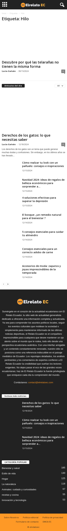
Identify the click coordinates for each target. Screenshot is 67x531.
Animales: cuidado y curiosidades (19, 489)
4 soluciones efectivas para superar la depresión (39, 199)
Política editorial (30, 517)
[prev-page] (3, 284)
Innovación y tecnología (14, 500)
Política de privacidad (53, 517)
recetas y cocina (10, 494)
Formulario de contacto (27, 521)
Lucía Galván (9, 71)
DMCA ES (47, 521)
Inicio (4, 13)
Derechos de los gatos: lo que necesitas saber (26, 137)
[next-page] (8, 284)
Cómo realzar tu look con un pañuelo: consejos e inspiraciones (43, 164)
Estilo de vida (9, 473)
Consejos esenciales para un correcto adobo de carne (39, 250)
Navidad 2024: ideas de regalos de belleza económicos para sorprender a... (43, 183)
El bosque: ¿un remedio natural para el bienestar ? (41, 216)
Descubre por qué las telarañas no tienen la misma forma (30, 64)
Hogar (5, 478)
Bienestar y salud (11, 468)
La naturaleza (9, 484)
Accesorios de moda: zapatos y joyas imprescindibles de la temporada (41, 269)
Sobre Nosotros (11, 517)
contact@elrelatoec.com (40, 382)
